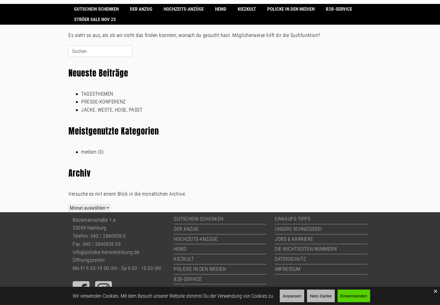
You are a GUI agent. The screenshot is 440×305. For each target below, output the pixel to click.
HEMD (220, 9)
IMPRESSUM (288, 269)
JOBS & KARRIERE (294, 239)
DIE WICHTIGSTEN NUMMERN (306, 249)
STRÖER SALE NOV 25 (95, 19)
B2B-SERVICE (339, 9)
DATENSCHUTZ (290, 259)
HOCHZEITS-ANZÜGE (184, 9)
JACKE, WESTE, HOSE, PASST (112, 110)
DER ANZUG (141, 9)
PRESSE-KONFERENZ (103, 102)
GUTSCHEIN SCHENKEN (96, 9)
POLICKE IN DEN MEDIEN (291, 9)
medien (89, 152)
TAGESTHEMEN (97, 94)
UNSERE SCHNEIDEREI (298, 229)
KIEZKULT (247, 9)
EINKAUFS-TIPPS (292, 219)
